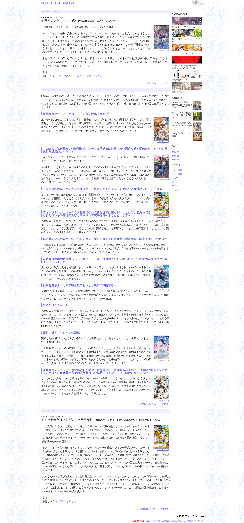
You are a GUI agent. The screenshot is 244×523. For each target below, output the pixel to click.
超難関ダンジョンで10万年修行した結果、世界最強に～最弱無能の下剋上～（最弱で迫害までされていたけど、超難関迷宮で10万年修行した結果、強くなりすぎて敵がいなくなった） (105, 371)
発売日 (175, 521)
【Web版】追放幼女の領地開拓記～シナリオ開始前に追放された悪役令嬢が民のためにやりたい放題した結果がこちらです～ (105, 150)
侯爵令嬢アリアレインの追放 (61, 332)
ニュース (151, 521)
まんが (175, 178)
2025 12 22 (51, 410)
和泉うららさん (67, 501)
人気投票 (166, 521)
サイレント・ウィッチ (158, 83)
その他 (175, 190)
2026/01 (175, 152)
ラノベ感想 (177, 170)
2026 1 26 (50, 11)
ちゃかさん (65, 75)
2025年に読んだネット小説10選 (154, 404)
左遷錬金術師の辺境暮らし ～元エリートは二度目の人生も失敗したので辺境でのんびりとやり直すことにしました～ (105, 260)
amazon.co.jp (161, 49)
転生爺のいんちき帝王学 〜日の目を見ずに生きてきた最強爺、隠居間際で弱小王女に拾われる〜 (105, 238)
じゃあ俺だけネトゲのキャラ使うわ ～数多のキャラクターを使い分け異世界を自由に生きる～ (104, 188)
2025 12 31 (51, 89)
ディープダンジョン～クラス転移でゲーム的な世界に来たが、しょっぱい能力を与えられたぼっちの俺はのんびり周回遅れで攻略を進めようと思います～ (97, 214)
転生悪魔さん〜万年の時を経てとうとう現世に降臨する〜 (80, 285)
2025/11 (175, 160)
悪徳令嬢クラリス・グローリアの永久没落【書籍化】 (77, 113)
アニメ (175, 182)
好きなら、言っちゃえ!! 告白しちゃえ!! (58, 3)
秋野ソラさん (94, 75)
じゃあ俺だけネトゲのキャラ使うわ (152, 509)
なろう (182, 521)
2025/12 (175, 156)
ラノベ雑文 (177, 174)
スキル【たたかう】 (55, 305)
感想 (158, 521)
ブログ (190, 521)
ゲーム (175, 186)
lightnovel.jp (138, 520)
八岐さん (79, 75)
